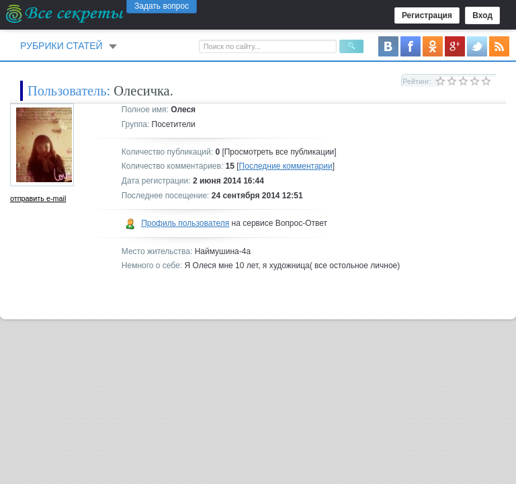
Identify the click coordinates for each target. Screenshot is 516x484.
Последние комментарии (286, 166)
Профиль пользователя (185, 223)
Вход (482, 15)
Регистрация (427, 15)
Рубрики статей (61, 45)
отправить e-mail (38, 198)
